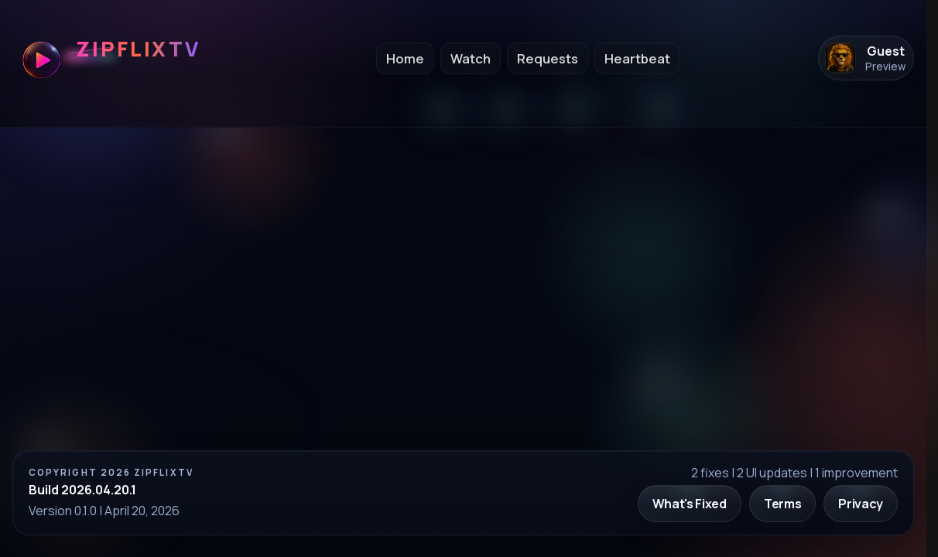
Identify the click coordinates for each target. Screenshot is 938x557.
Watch (470, 58)
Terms (782, 503)
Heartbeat (637, 58)
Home (405, 58)
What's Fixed (689, 503)
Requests (547, 58)
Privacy (860, 503)
